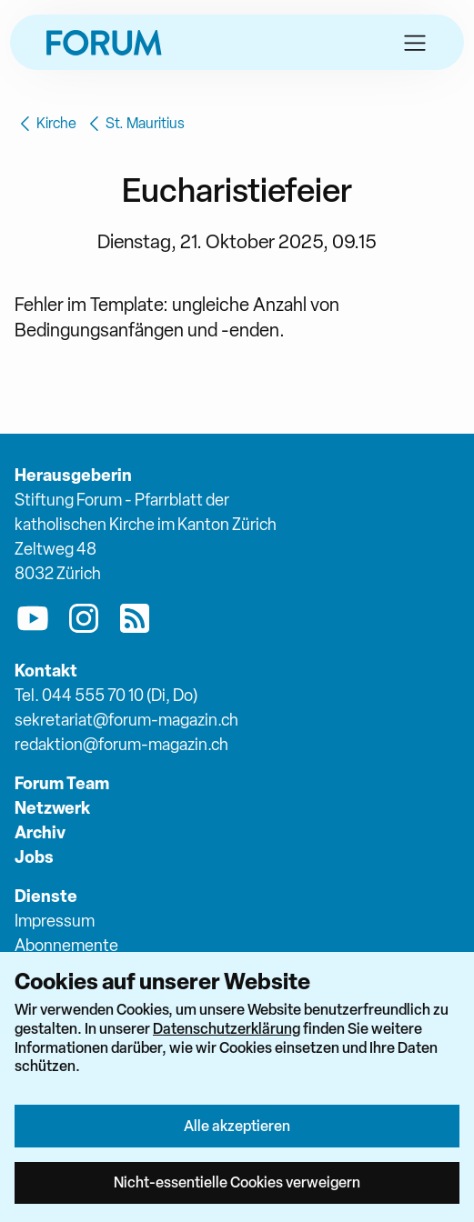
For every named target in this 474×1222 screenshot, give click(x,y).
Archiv (40, 832)
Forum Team (62, 783)
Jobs (34, 857)
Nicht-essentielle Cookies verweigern (237, 1182)
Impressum (55, 920)
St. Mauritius (134, 124)
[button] (415, 42)
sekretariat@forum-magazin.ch (126, 719)
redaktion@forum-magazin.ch (121, 744)
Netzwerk (52, 807)
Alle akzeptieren (237, 1126)
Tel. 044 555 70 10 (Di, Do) (106, 695)
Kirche (45, 124)
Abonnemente (66, 945)
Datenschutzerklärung (226, 1028)
